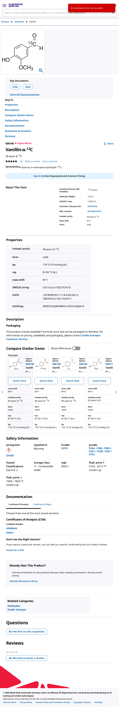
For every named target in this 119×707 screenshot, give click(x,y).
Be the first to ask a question (26, 631)
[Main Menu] (4, 5)
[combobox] (59, 12)
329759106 (92, 206)
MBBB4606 (11, 528)
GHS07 (10, 455)
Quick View (19, 380)
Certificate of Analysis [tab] (19, 504)
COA (15, 87)
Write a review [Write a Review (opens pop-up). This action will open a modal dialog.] (32, 161)
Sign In (37, 175)
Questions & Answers (18, 131)
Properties (11, 104)
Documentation (14, 125)
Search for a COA (15, 550)
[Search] (113, 12)
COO (28, 87)
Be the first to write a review (28, 658)
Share (108, 143)
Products (5, 21)
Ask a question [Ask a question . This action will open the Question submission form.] (50, 161)
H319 (64, 448)
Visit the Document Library (23, 581)
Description (12, 110)
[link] (9, 702)
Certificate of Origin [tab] (42, 504)
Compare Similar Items (19, 115)
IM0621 (10, 532)
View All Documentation (24, 94)
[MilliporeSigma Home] (16, 5)
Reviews (10, 136)
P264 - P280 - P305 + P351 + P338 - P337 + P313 (100, 451)
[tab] (8, 21)
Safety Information (17, 120)
